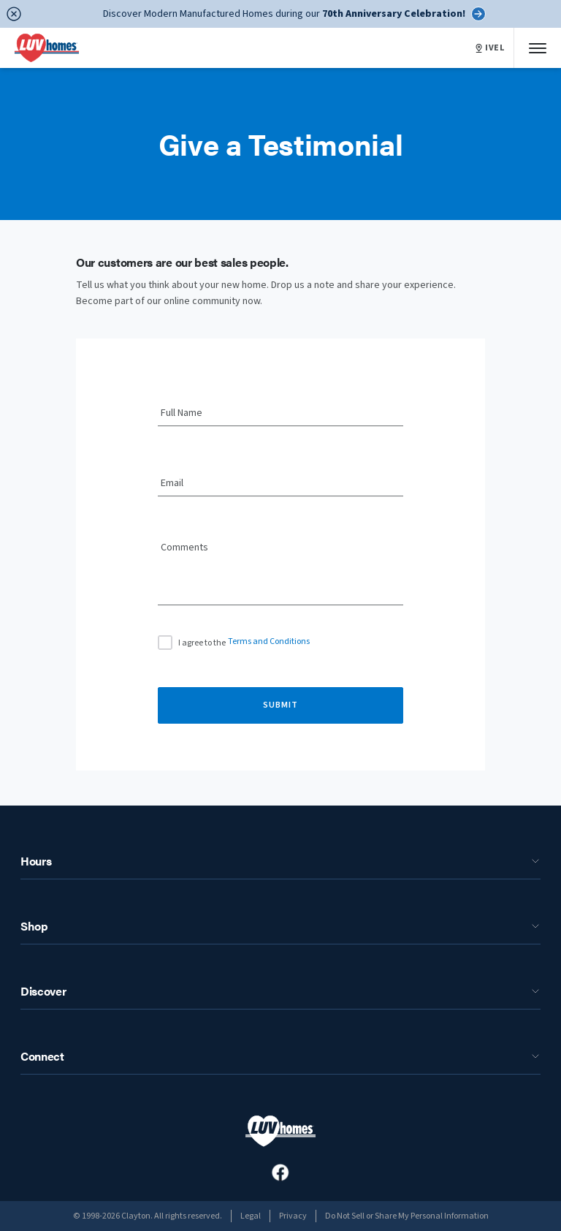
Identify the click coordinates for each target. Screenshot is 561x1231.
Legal (250, 1216)
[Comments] (280, 578)
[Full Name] (280, 413)
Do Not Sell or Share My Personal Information (407, 1216)
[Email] (280, 484)
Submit (280, 705)
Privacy (293, 1216)
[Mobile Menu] (537, 48)
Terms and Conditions (269, 641)
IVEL (490, 48)
